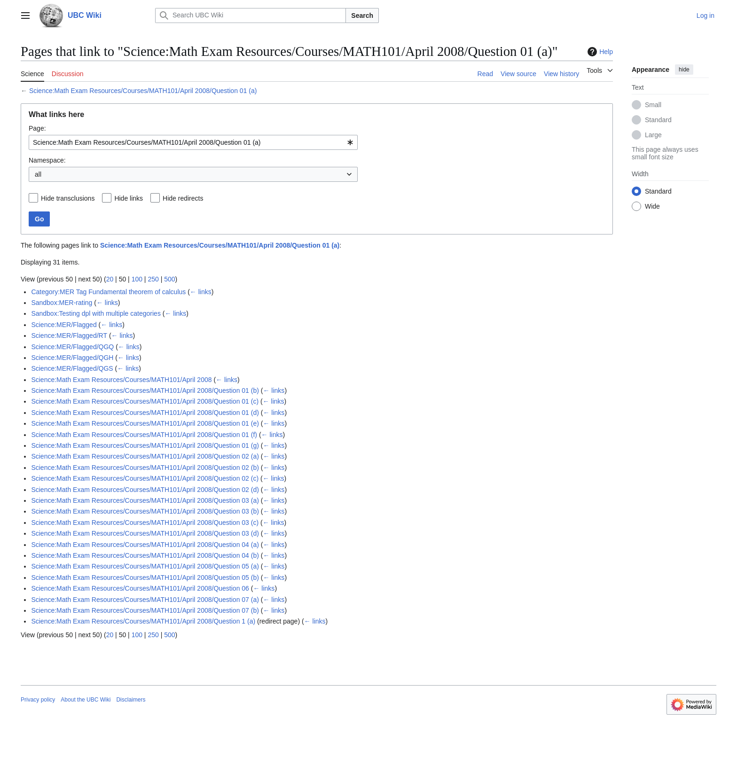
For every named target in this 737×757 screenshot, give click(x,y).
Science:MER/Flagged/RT (69, 335)
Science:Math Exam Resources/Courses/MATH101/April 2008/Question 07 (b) (145, 610)
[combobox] (193, 142)
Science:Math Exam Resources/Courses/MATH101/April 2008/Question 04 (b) (145, 555)
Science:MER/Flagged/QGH (72, 357)
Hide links (128, 198)
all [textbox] (38, 174)
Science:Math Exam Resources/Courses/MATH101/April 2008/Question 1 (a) (143, 621)
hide (684, 69)
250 (153, 279)
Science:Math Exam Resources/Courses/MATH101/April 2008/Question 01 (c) (145, 401)
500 (169, 279)
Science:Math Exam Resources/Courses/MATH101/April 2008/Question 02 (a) (145, 456)
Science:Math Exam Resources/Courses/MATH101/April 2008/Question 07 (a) (145, 599)
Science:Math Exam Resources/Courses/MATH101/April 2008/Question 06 (140, 588)
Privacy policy (38, 699)
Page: (37, 128)
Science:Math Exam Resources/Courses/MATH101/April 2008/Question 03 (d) (145, 533)
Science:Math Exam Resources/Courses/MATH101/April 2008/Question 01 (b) (145, 390)
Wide (652, 206)
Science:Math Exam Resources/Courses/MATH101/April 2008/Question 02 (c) (145, 478)
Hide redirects (183, 198)
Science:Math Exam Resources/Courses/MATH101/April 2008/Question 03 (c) (145, 522)
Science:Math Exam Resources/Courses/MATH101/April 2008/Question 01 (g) (145, 445)
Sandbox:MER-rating (61, 302)
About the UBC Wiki (85, 699)
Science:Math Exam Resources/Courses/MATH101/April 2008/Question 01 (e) (145, 423)
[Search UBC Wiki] (250, 15)
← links (201, 292)
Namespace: (47, 160)
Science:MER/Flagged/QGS (72, 368)
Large (653, 135)
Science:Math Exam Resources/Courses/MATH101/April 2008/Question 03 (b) (145, 511)
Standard (658, 120)
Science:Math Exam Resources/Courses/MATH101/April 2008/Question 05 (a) (145, 566)
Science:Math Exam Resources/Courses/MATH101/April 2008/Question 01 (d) (145, 412)
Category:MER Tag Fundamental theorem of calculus (108, 292)
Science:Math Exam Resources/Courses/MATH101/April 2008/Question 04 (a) (145, 544)
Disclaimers (130, 699)
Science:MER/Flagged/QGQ (72, 347)
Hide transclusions (67, 198)
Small (653, 105)
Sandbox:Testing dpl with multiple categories (96, 313)
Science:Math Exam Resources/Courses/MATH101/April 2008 (121, 379)
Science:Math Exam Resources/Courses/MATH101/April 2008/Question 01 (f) (144, 434)
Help (599, 51)
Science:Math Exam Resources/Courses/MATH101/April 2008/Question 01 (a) (143, 90)
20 (110, 279)
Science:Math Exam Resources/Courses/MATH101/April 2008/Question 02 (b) (145, 467)
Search (362, 15)
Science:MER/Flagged (63, 324)
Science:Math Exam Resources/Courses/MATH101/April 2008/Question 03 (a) (145, 500)
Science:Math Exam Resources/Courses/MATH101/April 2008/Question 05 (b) (145, 577)
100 (137, 279)
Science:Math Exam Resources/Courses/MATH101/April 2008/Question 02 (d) (145, 489)
